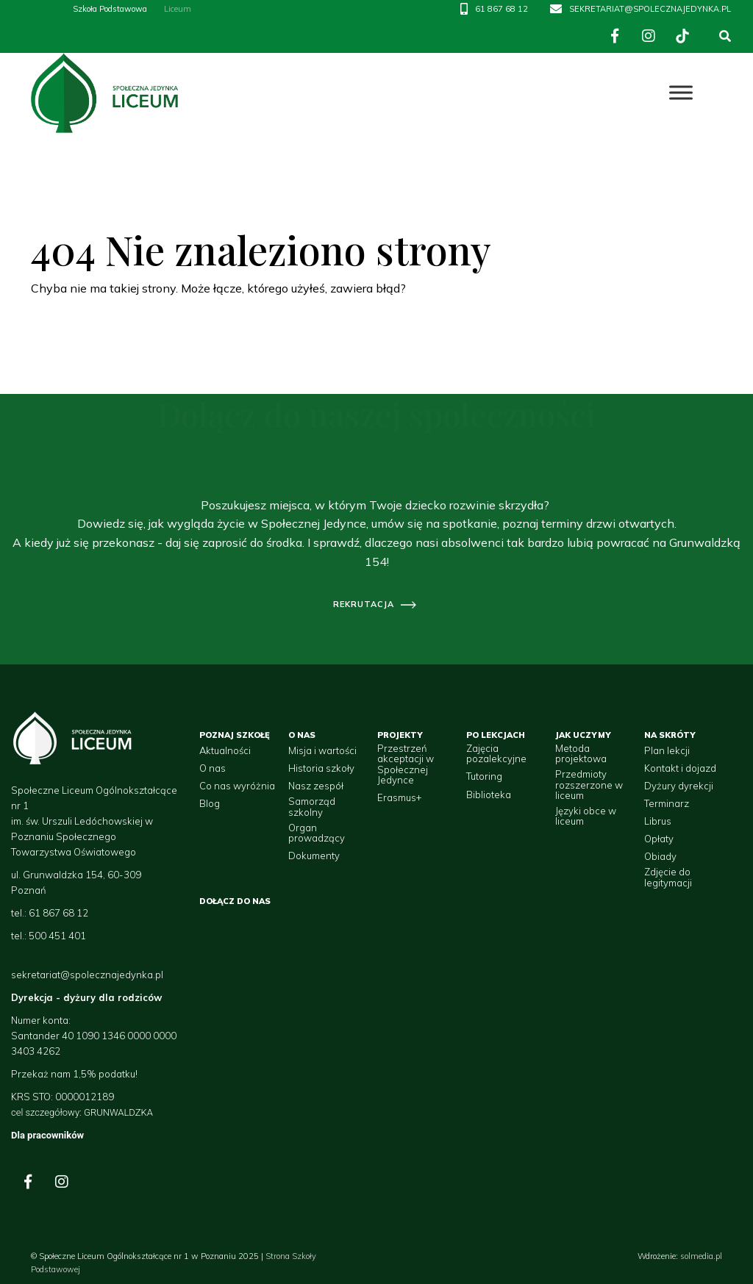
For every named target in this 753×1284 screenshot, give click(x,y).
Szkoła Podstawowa (110, 9)
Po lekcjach (495, 735)
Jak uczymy (583, 735)
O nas (212, 768)
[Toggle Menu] (681, 93)
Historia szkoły (321, 768)
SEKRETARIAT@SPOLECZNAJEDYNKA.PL (650, 9)
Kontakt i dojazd (680, 768)
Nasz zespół (315, 786)
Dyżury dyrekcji (678, 786)
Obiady (660, 856)
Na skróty (670, 735)
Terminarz (666, 803)
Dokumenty (314, 855)
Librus (657, 821)
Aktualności (225, 750)
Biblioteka (488, 794)
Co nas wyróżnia (237, 786)
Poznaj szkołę (234, 735)
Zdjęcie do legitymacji (668, 877)
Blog (209, 803)
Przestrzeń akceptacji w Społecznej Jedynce (405, 764)
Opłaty (659, 838)
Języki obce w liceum (585, 816)
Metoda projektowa (581, 753)
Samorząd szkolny (311, 806)
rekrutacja (364, 604)
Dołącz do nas (235, 901)
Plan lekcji (667, 750)
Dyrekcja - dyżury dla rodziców (86, 997)
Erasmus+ (399, 797)
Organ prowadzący (316, 833)
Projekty (400, 735)
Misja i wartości (322, 750)
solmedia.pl (701, 1256)
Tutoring (484, 776)
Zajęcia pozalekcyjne (496, 753)
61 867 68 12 (501, 9)
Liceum (177, 9)
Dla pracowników (47, 1135)
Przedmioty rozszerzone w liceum (589, 784)
